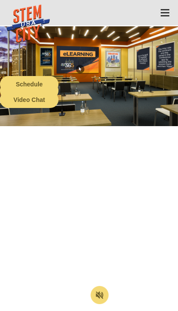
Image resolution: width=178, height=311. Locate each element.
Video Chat (29, 99)
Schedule (29, 84)
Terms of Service (49, 304)
